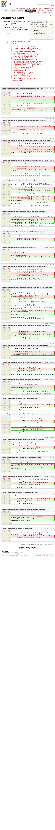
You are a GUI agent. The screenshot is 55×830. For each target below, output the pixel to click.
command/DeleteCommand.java (22, 51)
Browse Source (30, 10)
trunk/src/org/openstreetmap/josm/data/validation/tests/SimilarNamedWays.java (26, 345)
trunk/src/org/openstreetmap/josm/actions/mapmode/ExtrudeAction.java (24, 120)
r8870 (3, 327)
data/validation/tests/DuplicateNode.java (24, 59)
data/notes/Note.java (19, 58)
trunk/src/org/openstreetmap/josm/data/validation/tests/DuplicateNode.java (25, 266)
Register (40, 8)
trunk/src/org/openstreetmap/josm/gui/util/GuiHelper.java (19, 398)
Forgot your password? (49, 8)
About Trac (35, 8)
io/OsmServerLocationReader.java (22, 72)
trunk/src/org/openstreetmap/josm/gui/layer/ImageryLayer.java (21, 379)
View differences (35, 22)
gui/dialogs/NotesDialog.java (21, 66)
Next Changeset (49, 15)
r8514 (3, 511)
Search (51, 12)
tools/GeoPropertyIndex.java (21, 74)
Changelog (21, 10)
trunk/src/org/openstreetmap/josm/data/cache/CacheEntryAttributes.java (24, 211)
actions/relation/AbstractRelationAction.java (25, 50)
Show (33, 24)
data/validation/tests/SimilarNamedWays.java (25, 64)
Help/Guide (28, 8)
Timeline (13, 10)
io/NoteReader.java (18, 70)
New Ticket (49, 10)
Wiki (6, 10)
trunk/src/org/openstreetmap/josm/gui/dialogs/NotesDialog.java (21, 362)
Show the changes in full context (39, 26)
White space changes (39, 33)
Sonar (44, 12)
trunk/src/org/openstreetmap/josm (20, 41)
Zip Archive (32, 549)
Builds (38, 12)
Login (17, 8)
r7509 (3, 249)
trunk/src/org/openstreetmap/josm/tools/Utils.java (17, 528)
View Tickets (40, 10)
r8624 (3, 213)
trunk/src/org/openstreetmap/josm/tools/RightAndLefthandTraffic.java (23, 509)
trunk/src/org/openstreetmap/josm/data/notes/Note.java (19, 247)
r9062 (3, 162)
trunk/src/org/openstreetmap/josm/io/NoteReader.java (18, 414)
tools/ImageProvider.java (20, 75)
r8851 (3, 381)
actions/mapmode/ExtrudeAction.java (23, 48)
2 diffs (41, 61)
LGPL (53, 555)
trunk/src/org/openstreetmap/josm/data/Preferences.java (19, 180)
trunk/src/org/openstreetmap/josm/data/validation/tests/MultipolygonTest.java (26, 325)
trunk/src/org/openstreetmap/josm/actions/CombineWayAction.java (22, 88)
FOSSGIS (18, 553)
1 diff (32, 47)
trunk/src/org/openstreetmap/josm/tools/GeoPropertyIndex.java (21, 458)
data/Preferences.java (19, 53)
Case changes (37, 32)
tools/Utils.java (17, 80)
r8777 (3, 142)
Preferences (22, 8)
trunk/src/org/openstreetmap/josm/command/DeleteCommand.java (22, 160)
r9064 (3, 233)
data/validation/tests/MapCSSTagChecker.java (26, 61)
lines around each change (44, 24)
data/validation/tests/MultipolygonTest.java (25, 62)
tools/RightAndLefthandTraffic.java (22, 78)
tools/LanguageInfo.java (19, 77)
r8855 (3, 494)
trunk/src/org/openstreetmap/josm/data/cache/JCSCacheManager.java (23, 232)
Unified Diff (22, 549)
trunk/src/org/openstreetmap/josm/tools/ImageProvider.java (20, 476)
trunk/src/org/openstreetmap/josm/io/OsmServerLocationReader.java (23, 439)
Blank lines (36, 30)
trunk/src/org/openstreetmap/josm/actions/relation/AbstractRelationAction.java (26, 140)
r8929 (3, 400)
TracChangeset (30, 544)
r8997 (3, 530)
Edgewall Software (18, 552)
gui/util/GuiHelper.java (19, 69)
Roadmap (31, 12)
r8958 (3, 289)
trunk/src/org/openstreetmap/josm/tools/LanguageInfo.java (20, 492)
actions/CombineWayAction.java (22, 47)
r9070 (8, 92)
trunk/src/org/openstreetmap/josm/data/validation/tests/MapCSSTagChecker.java (27, 287)
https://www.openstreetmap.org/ (46, 553)
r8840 (3, 441)
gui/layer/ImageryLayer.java (20, 67)
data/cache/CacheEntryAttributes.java (23, 55)
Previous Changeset (39, 15)
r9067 (3, 92)
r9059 (3, 122)
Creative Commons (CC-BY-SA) (23, 555)
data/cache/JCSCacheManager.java (23, 56)
